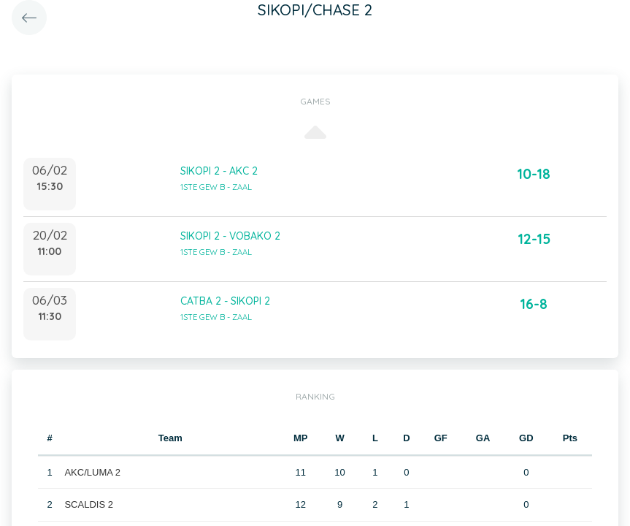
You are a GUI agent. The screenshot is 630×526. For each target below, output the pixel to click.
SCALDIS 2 (88, 504)
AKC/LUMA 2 (92, 472)
